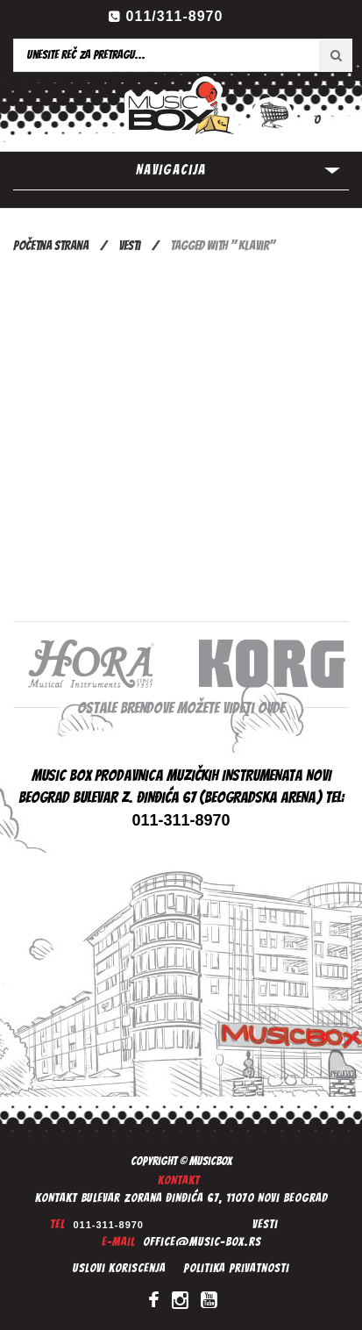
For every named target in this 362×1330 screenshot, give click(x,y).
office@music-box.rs (202, 1241)
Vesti (129, 246)
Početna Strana (51, 246)
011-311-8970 (108, 1224)
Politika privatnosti (236, 1268)
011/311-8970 (175, 16)
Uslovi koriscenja (119, 1268)
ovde (271, 707)
